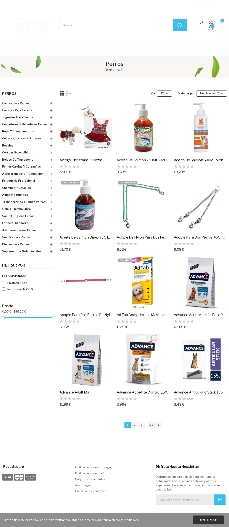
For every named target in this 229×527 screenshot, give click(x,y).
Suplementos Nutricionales (22, 251)
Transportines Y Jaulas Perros (23, 202)
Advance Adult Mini (75, 392)
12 (164, 93)
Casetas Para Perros (17, 110)
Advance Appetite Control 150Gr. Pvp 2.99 (143, 392)
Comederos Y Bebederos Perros (25, 124)
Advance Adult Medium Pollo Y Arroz (200, 315)
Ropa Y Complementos (18, 131)
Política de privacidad (89, 473)
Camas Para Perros (15, 103)
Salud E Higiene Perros (18, 216)
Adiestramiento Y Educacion (23, 173)
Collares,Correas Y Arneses (21, 138)
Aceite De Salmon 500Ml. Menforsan (200, 160)
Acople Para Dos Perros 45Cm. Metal (200, 237)
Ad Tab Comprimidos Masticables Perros (143, 315)
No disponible (20, 289)
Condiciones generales (90, 491)
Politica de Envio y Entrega (93, 467)
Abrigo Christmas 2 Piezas (81, 160)
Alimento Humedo (15, 194)
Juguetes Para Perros (17, 117)
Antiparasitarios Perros (19, 230)
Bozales (7, 145)
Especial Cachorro (15, 223)
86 (151, 424)
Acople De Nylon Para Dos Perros (143, 237)
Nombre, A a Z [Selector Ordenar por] (211, 93)
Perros (9, 94)
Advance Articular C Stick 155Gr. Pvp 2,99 (200, 392)
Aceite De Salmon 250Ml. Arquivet (143, 160)
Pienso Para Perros (15, 244)
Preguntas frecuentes (90, 479)
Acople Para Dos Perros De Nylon (86, 315)
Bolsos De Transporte (17, 159)
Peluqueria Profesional (18, 180)
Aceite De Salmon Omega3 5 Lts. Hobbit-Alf (86, 237)
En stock (17, 283)
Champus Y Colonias (16, 187)
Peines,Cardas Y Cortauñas (21, 166)
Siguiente (158, 425)
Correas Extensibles (16, 152)
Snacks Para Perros (16, 237)
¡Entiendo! (208, 520)
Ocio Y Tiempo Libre (16, 209)
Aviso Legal (82, 485)
